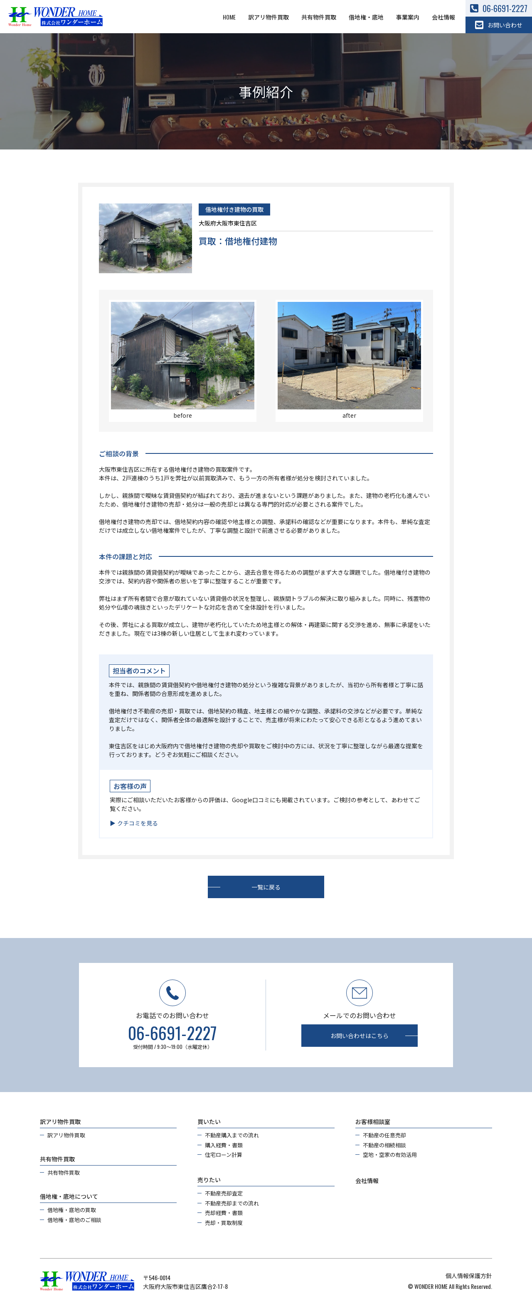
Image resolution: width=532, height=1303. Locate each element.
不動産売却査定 (224, 1193)
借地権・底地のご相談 (74, 1220)
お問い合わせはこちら (359, 1035)
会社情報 (443, 16)
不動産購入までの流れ (232, 1135)
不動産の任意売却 (384, 1135)
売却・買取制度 (224, 1223)
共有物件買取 (318, 16)
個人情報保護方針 (469, 1275)
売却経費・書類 (224, 1213)
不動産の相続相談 (384, 1145)
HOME (229, 16)
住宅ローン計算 (223, 1154)
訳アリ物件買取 (268, 16)
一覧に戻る (266, 887)
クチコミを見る (137, 823)
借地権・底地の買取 (71, 1210)
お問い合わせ (498, 24)
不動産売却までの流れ (232, 1203)
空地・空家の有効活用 (390, 1154)
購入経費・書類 (224, 1145)
